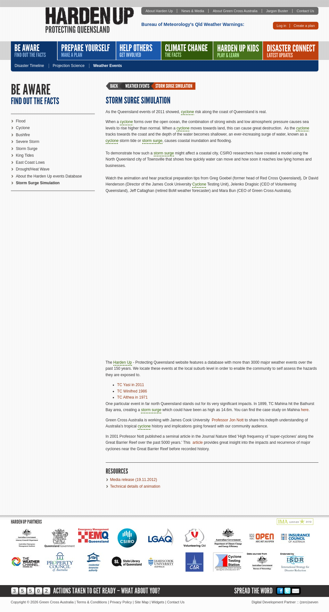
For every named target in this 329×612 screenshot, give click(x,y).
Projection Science (69, 66)
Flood (21, 121)
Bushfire (23, 135)
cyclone (187, 112)
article (198, 442)
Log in (281, 26)
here (304, 410)
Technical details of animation (135, 486)
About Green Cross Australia (235, 11)
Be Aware (34, 50)
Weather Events (107, 66)
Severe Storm (27, 141)
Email (296, 591)
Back (114, 86)
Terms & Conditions (92, 602)
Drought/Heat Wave (33, 169)
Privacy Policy (121, 602)
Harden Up (122, 362)
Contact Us (305, 11)
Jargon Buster (277, 11)
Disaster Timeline (29, 66)
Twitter (287, 591)
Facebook (280, 591)
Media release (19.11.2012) (133, 479)
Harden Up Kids (237, 50)
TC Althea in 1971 (132, 397)
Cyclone (23, 128)
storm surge (152, 140)
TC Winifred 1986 (132, 391)
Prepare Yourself (87, 50)
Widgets (158, 602)
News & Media (192, 11)
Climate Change (187, 50)
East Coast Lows (30, 162)
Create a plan (304, 26)
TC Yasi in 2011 (130, 385)
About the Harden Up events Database (49, 176)
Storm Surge (26, 148)
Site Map (142, 602)
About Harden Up (159, 11)
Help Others (138, 50)
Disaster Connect (290, 50)
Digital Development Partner (274, 602)
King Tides (25, 155)
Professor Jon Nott (227, 420)
